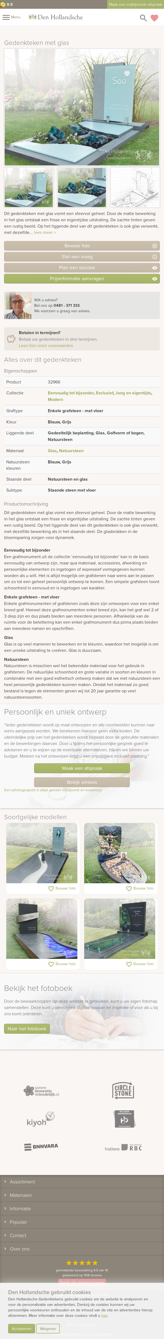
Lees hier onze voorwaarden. (46, 345)
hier (104, 1315)
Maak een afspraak (82, 768)
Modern (55, 399)
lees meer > (45, 232)
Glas (52, 451)
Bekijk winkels (82, 782)
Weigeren (48, 1328)
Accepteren (21, 1328)
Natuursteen (71, 451)
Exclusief (104, 393)
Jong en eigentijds (133, 393)
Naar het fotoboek (27, 1028)
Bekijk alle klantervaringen (82, 1282)
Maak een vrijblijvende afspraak (135, 4)
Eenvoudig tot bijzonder (71, 393)
